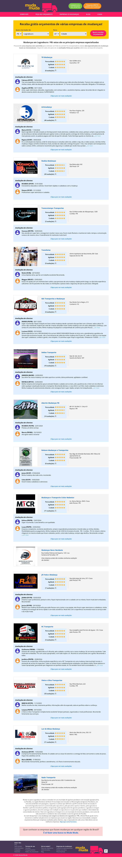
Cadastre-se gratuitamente (64, 848)
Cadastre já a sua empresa (75, 6)
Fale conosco (18, 846)
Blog (42, 852)
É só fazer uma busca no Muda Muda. (61, 832)
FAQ (15, 844)
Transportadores (30, 850)
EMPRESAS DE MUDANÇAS (69, 14)
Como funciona (18, 848)
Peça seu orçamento (47, 848)
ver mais (98, 136)
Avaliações (17, 850)
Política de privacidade (31, 852)
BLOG (88, 14)
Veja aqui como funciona (68, 822)
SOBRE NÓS (24, 14)
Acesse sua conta (61, 850)
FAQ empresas (60, 852)
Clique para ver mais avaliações (61, 96)
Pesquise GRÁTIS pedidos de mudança (92, 6)
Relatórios (17, 852)
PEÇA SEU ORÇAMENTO (44, 14)
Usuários (27, 848)
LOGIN (99, 14)
